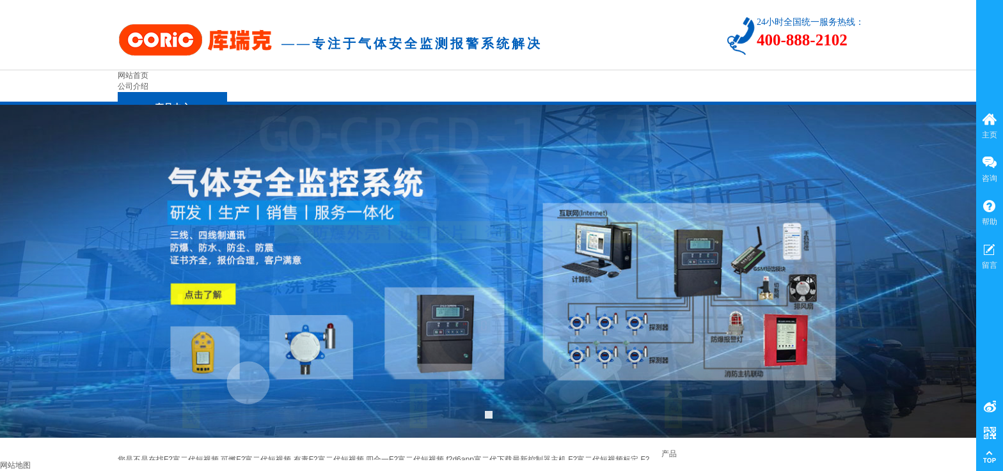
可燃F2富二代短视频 (256, 459)
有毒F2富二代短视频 (329, 459)
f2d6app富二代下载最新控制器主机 (505, 459)
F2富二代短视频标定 (603, 459)
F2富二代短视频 (191, 459)
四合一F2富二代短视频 (405, 459)
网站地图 (15, 465)
